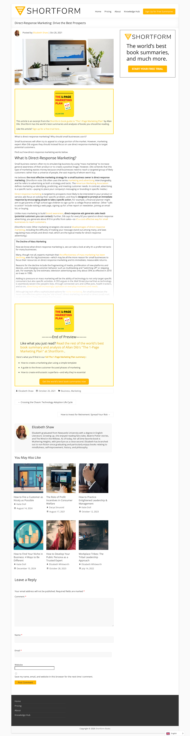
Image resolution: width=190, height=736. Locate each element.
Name (18, 634)
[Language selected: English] (175, 733)
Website (19, 663)
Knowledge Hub (132, 11)
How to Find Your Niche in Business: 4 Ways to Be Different (28, 556)
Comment (20, 595)
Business (65, 390)
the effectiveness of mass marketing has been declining (60, 256)
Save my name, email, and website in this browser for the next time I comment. (54, 675)
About (118, 11)
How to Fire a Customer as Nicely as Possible (28, 497)
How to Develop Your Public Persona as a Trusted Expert (58, 556)
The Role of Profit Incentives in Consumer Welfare (59, 499)
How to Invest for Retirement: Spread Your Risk (85, 413)
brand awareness (54, 213)
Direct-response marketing (28, 193)
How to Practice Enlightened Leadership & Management (93, 499)
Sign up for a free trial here (46, 128)
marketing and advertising (81, 180)
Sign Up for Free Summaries (159, 11)
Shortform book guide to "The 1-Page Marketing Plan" (77, 121)
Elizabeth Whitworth (59, 563)
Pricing (107, 11)
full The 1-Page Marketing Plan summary (65, 357)
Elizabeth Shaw (40, 32)
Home (98, 11)
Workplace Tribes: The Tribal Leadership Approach (91, 556)
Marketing (76, 390)
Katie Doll (21, 503)
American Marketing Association (92, 183)
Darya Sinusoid (56, 506)
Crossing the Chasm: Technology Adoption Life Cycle (45, 401)
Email (18, 649)
